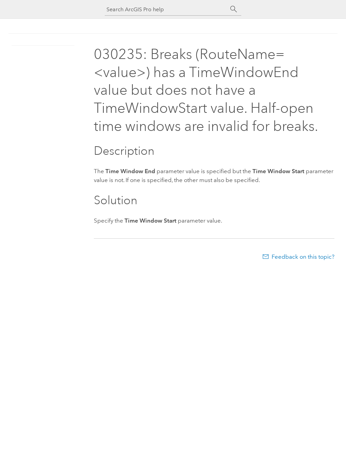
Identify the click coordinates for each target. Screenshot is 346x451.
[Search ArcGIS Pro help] (166, 9)
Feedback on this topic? (303, 256)
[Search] (233, 9)
